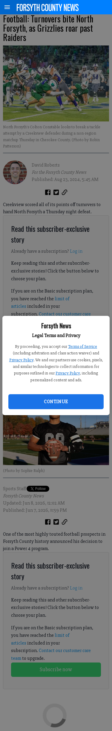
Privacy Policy (21, 360)
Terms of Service (82, 346)
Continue (56, 402)
